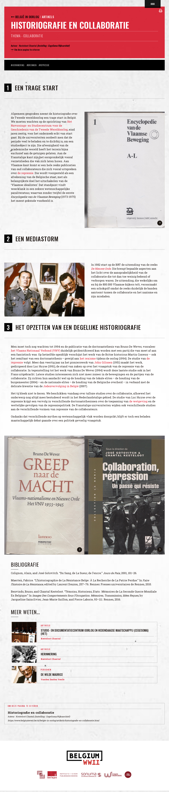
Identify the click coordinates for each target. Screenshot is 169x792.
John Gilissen (103, 362)
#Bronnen (32, 65)
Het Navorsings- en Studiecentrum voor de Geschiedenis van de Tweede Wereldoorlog (41, 125)
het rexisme (88, 358)
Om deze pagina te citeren (27, 49)
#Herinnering (17, 65)
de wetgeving (138, 401)
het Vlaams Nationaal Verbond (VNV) (35, 350)
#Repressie (44, 65)
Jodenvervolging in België (61, 386)
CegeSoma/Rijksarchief (58, 45)
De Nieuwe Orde (101, 268)
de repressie (25, 173)
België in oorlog (27, 17)
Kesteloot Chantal (28, 45)
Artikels (48, 17)
